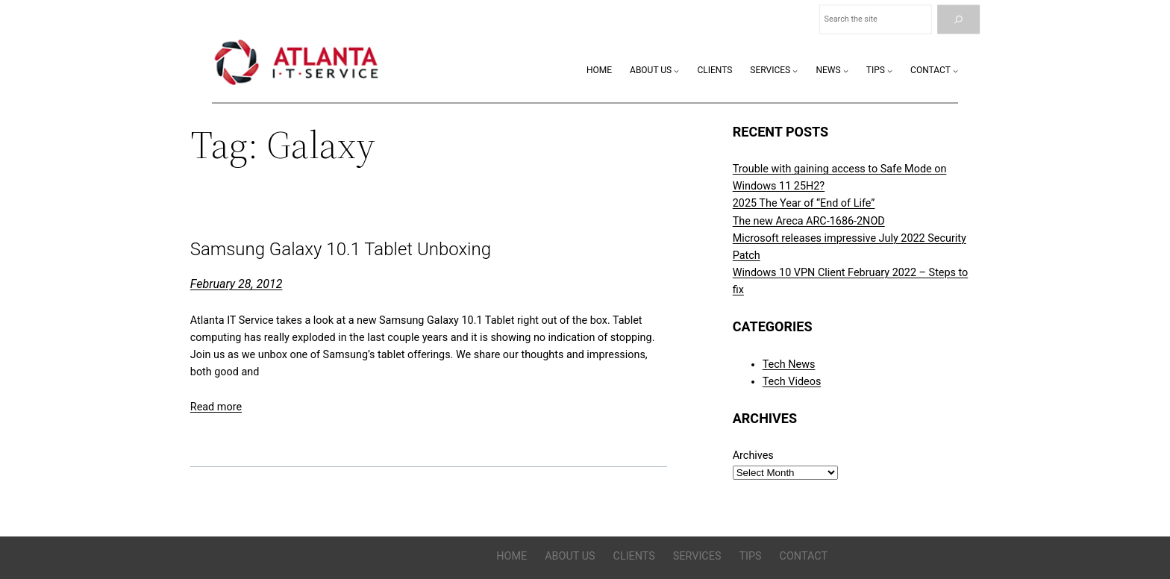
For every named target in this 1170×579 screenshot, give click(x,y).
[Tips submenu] (889, 70)
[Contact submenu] (955, 70)
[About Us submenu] (676, 70)
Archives (753, 455)
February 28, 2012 (236, 284)
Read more (216, 407)
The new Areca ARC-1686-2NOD (809, 221)
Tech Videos (792, 381)
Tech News (789, 364)
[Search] (958, 19)
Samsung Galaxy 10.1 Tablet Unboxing (340, 250)
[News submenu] (845, 70)
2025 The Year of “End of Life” (804, 203)
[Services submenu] (795, 70)
